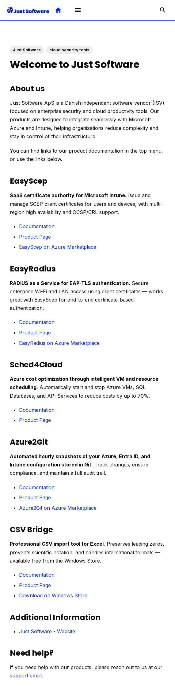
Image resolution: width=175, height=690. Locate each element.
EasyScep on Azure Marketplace (57, 247)
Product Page (35, 237)
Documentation (37, 226)
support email (26, 675)
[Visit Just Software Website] (58, 10)
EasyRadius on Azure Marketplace (59, 343)
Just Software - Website (47, 631)
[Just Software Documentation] (28, 10)
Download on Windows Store (53, 595)
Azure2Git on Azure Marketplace (58, 508)
